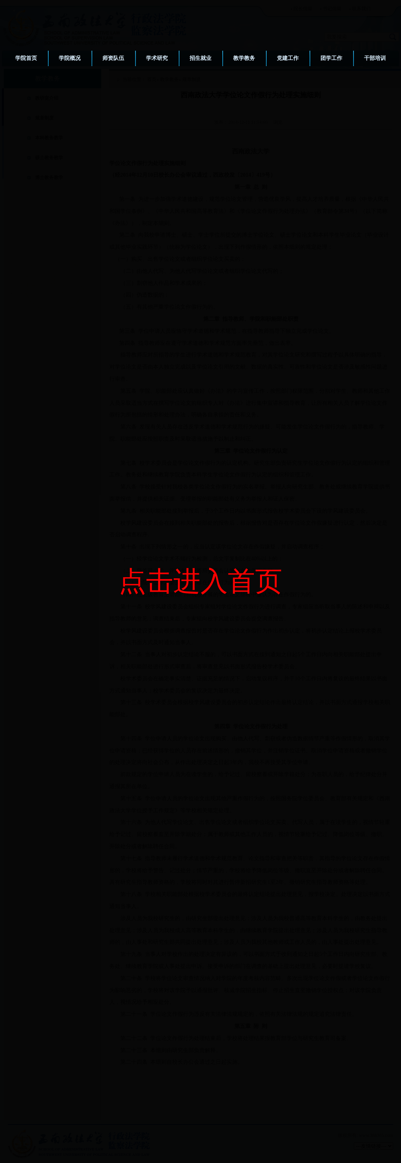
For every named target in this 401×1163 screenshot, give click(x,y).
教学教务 (244, 58)
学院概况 (70, 58)
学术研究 (157, 58)
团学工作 (331, 58)
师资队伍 (113, 58)
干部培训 (375, 58)
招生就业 (200, 58)
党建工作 (288, 58)
